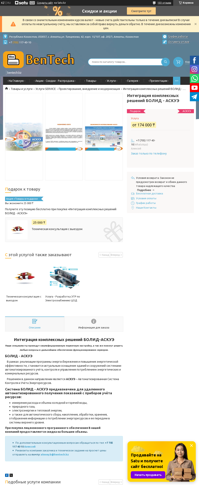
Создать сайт (45, 2)
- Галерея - (133, 80)
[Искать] (165, 62)
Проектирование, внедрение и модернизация (89, 89)
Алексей (30, 446)
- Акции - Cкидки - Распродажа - (55, 80)
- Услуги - (111, 80)
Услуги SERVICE (46, 89)
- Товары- (90, 80)
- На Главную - (16, 80)
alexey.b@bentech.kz (55, 454)
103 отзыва (164, 2)
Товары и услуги (21, 89)
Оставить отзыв (178, 41)
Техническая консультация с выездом (57, 229)
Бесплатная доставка (149, 193)
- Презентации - (158, 80)
